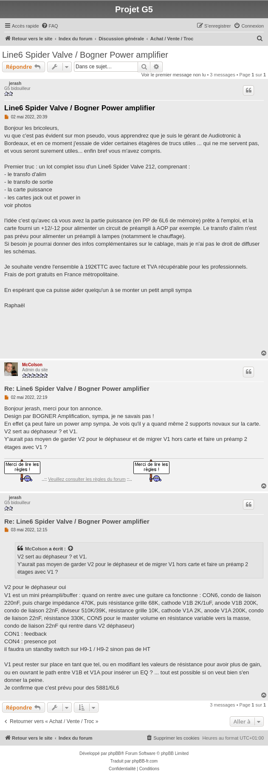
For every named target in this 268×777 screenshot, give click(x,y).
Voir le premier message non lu (173, 74)
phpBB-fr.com (145, 761)
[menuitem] (49, 26)
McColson (32, 364)
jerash (15, 83)
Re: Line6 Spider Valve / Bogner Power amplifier (77, 388)
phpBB (114, 753)
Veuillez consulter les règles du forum (86, 479)
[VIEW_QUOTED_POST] (71, 549)
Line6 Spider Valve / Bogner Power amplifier (85, 54)
